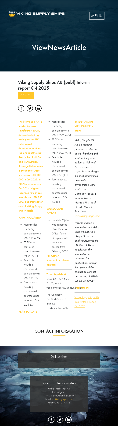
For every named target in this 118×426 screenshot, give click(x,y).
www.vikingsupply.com (87, 216)
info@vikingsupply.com (62, 399)
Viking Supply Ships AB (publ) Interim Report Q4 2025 (87, 301)
